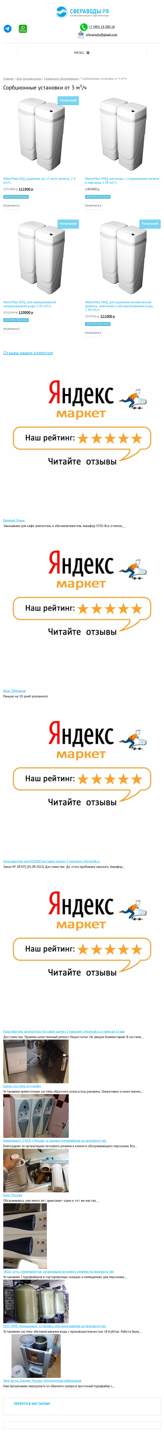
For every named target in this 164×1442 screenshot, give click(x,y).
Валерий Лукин (14, 520)
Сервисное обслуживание (61, 79)
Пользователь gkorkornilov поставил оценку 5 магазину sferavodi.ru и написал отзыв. (64, 1031)
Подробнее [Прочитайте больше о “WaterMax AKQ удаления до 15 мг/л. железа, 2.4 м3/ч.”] (11, 205)
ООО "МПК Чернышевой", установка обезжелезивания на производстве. (54, 1326)
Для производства (28, 79)
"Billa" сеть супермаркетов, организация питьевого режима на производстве (58, 1271)
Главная (8, 79)
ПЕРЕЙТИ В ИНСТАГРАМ (32, 1404)
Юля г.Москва (12, 1195)
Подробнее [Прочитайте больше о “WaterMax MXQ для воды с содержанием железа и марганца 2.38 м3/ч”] (93, 205)
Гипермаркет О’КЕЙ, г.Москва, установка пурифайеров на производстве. (55, 1140)
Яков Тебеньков (14, 691)
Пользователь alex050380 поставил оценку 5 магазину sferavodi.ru (51, 861)
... (124, 526)
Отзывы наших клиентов (28, 352)
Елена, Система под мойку (22, 1086)
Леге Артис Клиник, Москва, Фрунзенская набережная (42, 1380)
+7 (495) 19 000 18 (102, 27)
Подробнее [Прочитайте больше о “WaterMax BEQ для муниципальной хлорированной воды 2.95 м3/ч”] (11, 329)
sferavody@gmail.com (101, 34)
